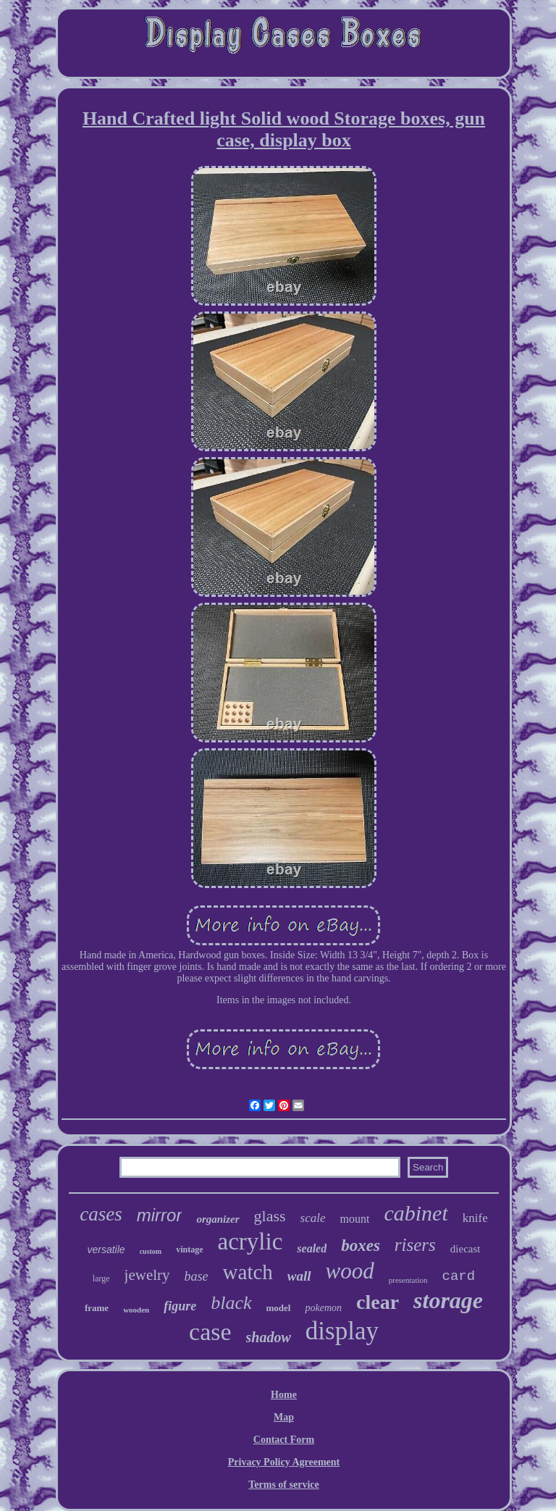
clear (377, 1302)
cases (101, 1214)
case (210, 1331)
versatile (106, 1249)
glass (270, 1216)
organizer (217, 1219)
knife (475, 1218)
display (342, 1331)
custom (151, 1251)
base (196, 1276)
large (101, 1278)
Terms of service (283, 1484)
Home (284, 1394)
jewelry (147, 1275)
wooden (136, 1309)
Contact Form (283, 1439)
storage (448, 1300)
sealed (312, 1248)
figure (180, 1306)
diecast (465, 1249)
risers (415, 1245)
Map (284, 1417)
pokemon (323, 1307)
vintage (189, 1249)
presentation (408, 1280)
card (459, 1276)
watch (248, 1272)
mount (355, 1219)
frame (97, 1307)
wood (350, 1271)
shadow (268, 1337)
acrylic (250, 1242)
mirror (159, 1215)
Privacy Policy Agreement (284, 1462)
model (278, 1307)
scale (313, 1218)
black (231, 1302)
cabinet (415, 1213)
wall (299, 1276)
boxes (360, 1245)
